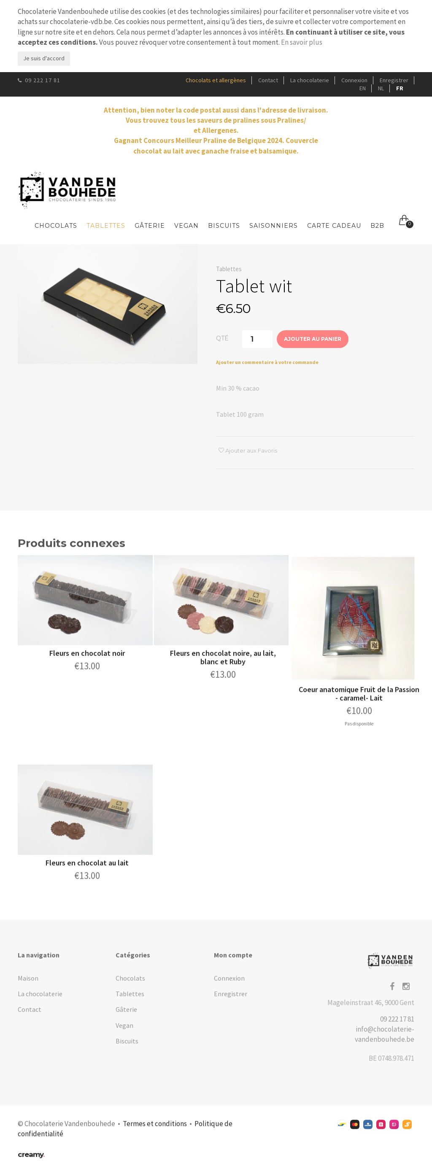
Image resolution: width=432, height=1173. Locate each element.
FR (399, 88)
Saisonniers (273, 225)
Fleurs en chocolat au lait (87, 868)
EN (362, 88)
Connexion (354, 80)
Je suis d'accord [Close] (44, 58)
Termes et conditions (155, 1128)
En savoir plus (301, 42)
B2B (377, 225)
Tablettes (105, 225)
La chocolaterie (309, 80)
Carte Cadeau (334, 225)
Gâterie (150, 225)
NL (381, 88)
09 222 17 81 (39, 80)
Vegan (186, 225)
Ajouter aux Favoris (248, 451)
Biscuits (224, 225)
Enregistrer (394, 80)
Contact (268, 80)
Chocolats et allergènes (216, 80)
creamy (31, 1159)
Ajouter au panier (312, 339)
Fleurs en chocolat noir (87, 658)
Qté (222, 338)
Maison (28, 983)
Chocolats (56, 225)
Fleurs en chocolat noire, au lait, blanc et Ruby (223, 662)
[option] (107, 304)
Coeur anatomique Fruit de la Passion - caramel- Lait (359, 699)
